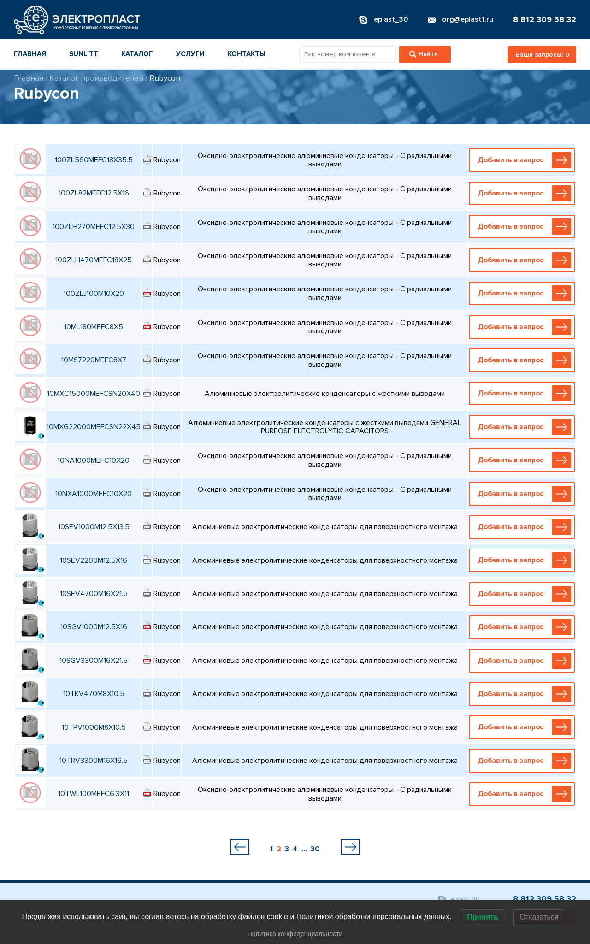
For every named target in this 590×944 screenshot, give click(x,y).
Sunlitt (83, 54)
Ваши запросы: (542, 55)
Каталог (137, 54)
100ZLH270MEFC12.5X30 (94, 226)
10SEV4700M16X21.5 (94, 593)
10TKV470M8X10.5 (93, 693)
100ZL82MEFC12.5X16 (94, 193)
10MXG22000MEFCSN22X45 (94, 426)
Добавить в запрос (524, 160)
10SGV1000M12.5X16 (93, 626)
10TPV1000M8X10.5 (94, 727)
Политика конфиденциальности (295, 934)
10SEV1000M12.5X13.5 (94, 526)
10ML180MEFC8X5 (93, 326)
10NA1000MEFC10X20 (94, 460)
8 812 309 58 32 (544, 19)
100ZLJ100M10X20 (94, 293)
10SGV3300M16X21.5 (93, 660)
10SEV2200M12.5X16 (93, 560)
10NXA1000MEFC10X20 (93, 493)
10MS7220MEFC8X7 (93, 360)
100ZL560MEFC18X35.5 (94, 160)
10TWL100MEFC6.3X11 (93, 793)
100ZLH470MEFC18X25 (93, 260)
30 (315, 849)
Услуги (190, 54)
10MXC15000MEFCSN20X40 (93, 393)
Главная (30, 54)
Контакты (247, 54)
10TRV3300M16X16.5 (93, 760)
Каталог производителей (96, 78)
